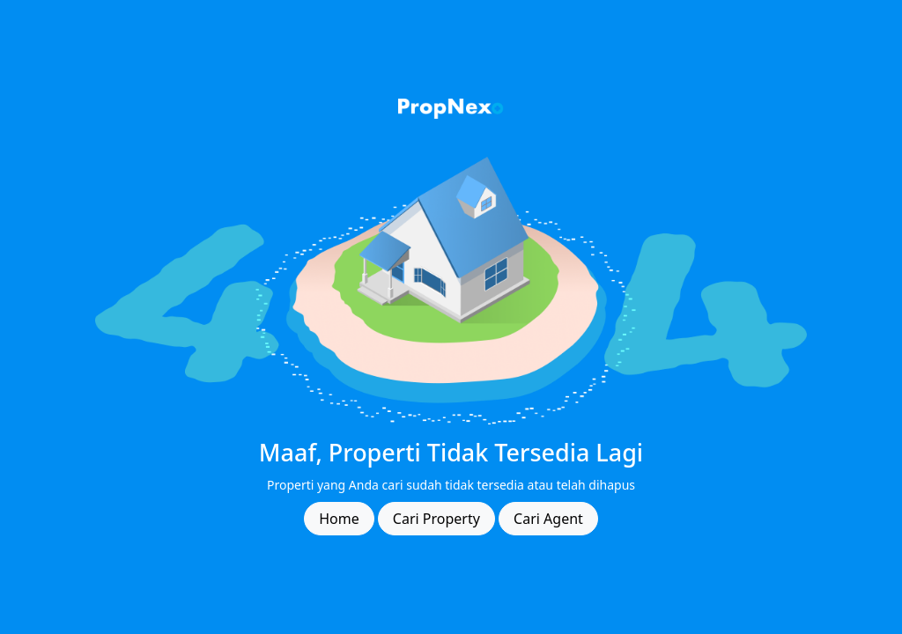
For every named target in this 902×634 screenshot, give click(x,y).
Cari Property (436, 518)
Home (339, 518)
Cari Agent (548, 518)
